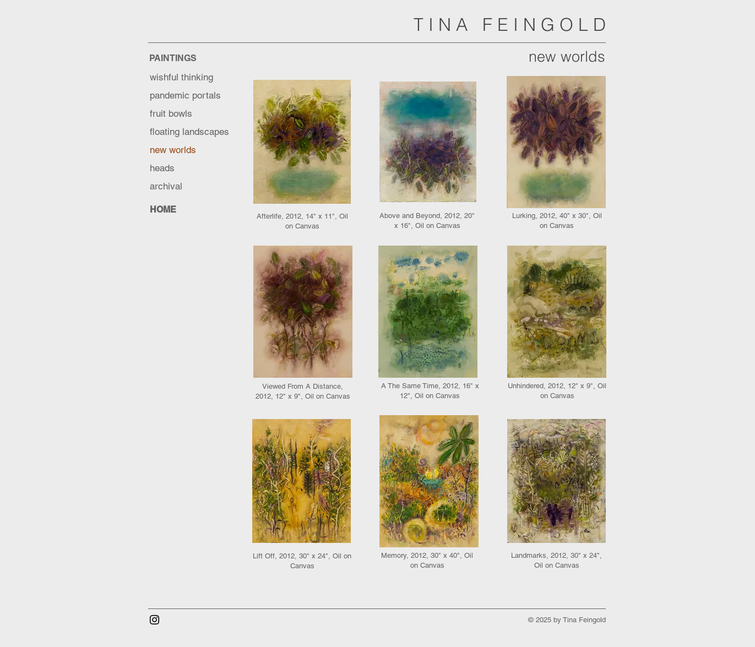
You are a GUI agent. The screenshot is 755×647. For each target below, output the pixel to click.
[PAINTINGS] (188, 58)
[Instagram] (154, 619)
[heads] (189, 168)
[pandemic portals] (189, 95)
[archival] (189, 186)
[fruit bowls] (189, 114)
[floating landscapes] (193, 132)
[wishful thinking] (189, 77)
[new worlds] (189, 150)
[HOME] (189, 209)
